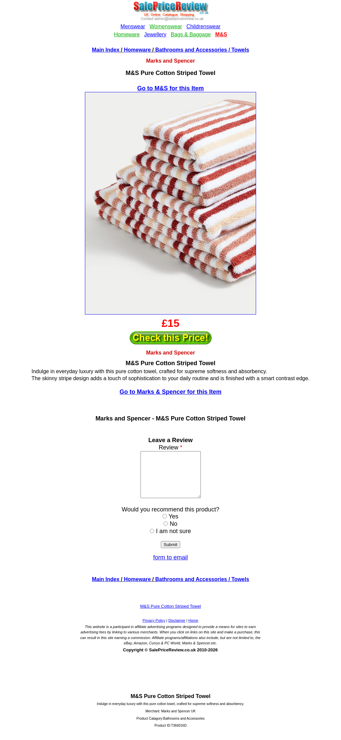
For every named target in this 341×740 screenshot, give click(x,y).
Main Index (106, 50)
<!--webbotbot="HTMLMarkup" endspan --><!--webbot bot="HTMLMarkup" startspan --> (170, 23)
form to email (170, 566)
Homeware (137, 50)
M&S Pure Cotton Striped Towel (170, 615)
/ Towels (238, 50)
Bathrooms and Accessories (191, 50)
